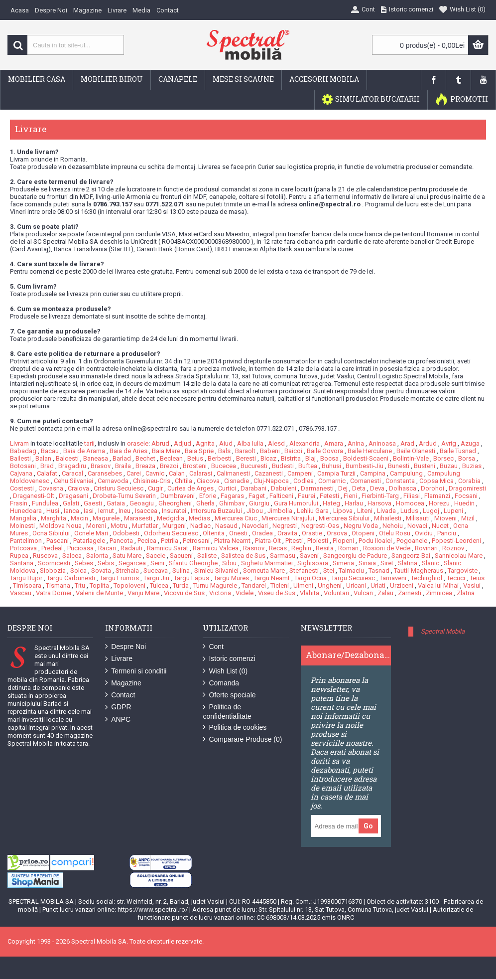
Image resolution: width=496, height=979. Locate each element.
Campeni (300, 473)
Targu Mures (231, 578)
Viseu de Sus (276, 593)
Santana (21, 563)
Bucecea (223, 466)
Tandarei (254, 585)
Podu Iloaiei (375, 540)
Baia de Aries (128, 451)
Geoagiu (141, 503)
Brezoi (169, 466)
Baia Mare (166, 451)
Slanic (430, 563)
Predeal (52, 548)
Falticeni (281, 495)
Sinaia (367, 563)
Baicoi (293, 451)
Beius (195, 458)
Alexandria (304, 443)
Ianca (71, 510)
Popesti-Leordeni (456, 540)
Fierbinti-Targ (380, 495)
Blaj (310, 458)
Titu (80, 585)
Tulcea (159, 585)
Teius (477, 578)
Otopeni (363, 533)
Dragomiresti (467, 488)
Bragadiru (72, 466)
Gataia (116, 503)
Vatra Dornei (53, 593)
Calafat (47, 473)
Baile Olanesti (415, 451)
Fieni (350, 495)
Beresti (246, 458)
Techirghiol (426, 578)
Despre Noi (125, 647)
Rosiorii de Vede (386, 548)
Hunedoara (26, 510)
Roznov (453, 548)
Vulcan (363, 593)
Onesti (238, 533)
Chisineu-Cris (151, 481)
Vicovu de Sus (184, 593)
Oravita (287, 533)
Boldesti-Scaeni (365, 458)
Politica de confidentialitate (227, 711)
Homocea (410, 503)
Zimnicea (439, 593)
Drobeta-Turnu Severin (124, 495)
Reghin (301, 548)
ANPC (117, 719)
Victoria (220, 593)
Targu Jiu (156, 578)
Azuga (470, 443)
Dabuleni (283, 488)
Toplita (99, 585)
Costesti (22, 488)
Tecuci (456, 578)
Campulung (406, 473)
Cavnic (154, 473)
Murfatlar (145, 525)
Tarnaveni (392, 578)
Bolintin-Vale (411, 458)
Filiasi (411, 495)
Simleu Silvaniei (216, 570)
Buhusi (331, 466)
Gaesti (93, 503)
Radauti (131, 548)
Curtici (227, 488)
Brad (47, 466)
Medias (199, 518)
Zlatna (466, 593)
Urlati (378, 585)
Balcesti (67, 458)
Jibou (255, 510)
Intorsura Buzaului (216, 510)
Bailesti (20, 458)
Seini (157, 563)
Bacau (50, 451)
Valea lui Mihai (438, 585)
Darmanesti (317, 488)
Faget (256, 495)
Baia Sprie (199, 451)
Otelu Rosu (394, 533)
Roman (348, 548)
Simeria (343, 563)
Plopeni (343, 540)
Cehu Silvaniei (73, 481)
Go (368, 826)
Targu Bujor (26, 578)
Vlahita (309, 593)
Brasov (101, 466)
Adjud (182, 443)
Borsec (443, 458)
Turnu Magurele (215, 585)
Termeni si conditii (135, 671)
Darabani (253, 488)
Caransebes (105, 473)
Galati (71, 503)
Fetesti (329, 495)
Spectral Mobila (443, 631)
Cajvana (21, 473)
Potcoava (23, 548)
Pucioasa (80, 548)
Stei (328, 570)
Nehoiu (392, 525)
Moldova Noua (60, 525)
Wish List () (225, 671)
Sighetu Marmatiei (267, 563)
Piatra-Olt (268, 540)
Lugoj (431, 510)
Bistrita (291, 458)
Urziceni (401, 585)
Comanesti (365, 481)
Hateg (331, 503)
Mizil (468, 518)
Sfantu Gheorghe (193, 563)
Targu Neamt (271, 578)
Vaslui (472, 585)
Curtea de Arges (190, 488)
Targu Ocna (310, 578)
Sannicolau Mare (459, 555)
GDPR (118, 707)
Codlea (303, 481)
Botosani (23, 466)
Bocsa (329, 458)
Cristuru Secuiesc (118, 488)
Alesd (276, 443)
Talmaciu (351, 570)
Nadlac (200, 525)
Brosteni (195, 466)
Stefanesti (304, 570)
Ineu (124, 510)
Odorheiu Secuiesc (171, 533)
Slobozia (53, 570)
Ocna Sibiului (51, 533)
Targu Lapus (191, 578)
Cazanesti (268, 473)
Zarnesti (409, 593)
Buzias (472, 466)
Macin (79, 518)
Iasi (89, 510)
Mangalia (23, 518)
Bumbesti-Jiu (364, 466)
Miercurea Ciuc (236, 518)
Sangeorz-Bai (410, 555)
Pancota (121, 540)
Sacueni (181, 555)
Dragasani (73, 495)
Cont (213, 647)
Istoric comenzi (229, 658)
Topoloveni (129, 585)
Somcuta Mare (264, 570)
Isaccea (146, 510)
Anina (356, 443)
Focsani (466, 495)
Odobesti (126, 533)
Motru (119, 525)
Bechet (145, 458)
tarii (89, 443)
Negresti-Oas (320, 525)
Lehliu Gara (313, 510)
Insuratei (174, 510)
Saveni (309, 555)
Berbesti (220, 458)
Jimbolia (279, 510)
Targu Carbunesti (71, 578)
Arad (407, 443)
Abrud (160, 443)
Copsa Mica (436, 481)
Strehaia (127, 570)
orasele (137, 443)
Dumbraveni (177, 495)
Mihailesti (387, 518)
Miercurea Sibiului (344, 518)
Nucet (440, 525)
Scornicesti (54, 563)
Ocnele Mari (91, 533)
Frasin (18, 503)
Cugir (155, 488)
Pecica (146, 540)
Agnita (205, 443)
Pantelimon (26, 540)
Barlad (122, 458)
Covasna (50, 488)
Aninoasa (382, 443)
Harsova (379, 503)
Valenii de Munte (99, 593)
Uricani (356, 585)
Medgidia (170, 518)
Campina (372, 473)
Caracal (72, 473)
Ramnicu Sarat (167, 548)
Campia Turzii (336, 473)
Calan (177, 473)
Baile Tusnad (458, 451)
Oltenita (214, 533)
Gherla (205, 503)
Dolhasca (402, 488)
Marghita (53, 518)
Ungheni (330, 585)
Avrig (448, 443)
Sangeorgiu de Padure (355, 555)
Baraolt (245, 451)
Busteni (424, 466)
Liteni (364, 510)
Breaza (145, 466)
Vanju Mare (143, 593)
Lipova (343, 510)
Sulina (181, 570)
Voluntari (336, 593)
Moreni (96, 525)
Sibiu (229, 563)
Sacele (155, 555)
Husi (52, 510)
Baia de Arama (84, 451)
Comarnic (332, 481)
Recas (278, 548)
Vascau (20, 593)
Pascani (57, 540)
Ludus (409, 510)
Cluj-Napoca (271, 481)
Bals (224, 451)
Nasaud (226, 525)
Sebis (106, 563)
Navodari (255, 525)
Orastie (312, 533)
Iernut (106, 510)
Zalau (385, 593)
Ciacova (208, 481)
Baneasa (95, 458)
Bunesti (398, 466)
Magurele (106, 518)
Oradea (262, 533)
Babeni (270, 451)
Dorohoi (432, 488)
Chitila (183, 481)
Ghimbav (232, 503)
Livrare (118, 658)
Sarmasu (282, 555)
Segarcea (132, 563)
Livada (386, 510)
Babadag (23, 451)
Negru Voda (361, 525)
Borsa (466, 458)
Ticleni (279, 585)
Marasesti (138, 518)
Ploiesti (317, 540)
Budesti (283, 466)
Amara (333, 443)
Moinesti (22, 525)
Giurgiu (259, 503)
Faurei (306, 495)
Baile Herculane (370, 451)
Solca (78, 570)
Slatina (407, 563)
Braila (123, 466)
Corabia (469, 481)
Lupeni (453, 510)
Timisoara (27, 585)
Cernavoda (113, 481)
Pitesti (294, 540)
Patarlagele (89, 540)
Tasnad (379, 570)
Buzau (449, 466)
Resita (325, 548)
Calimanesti (233, 473)
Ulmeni (303, 585)
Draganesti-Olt (33, 495)
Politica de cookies (234, 727)
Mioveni (445, 518)
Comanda (221, 683)
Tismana (58, 585)
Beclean (171, 458)
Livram (19, 443)
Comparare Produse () (242, 739)
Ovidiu (424, 533)
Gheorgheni (175, 503)
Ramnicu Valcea (216, 548)
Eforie (207, 495)
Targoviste (463, 570)
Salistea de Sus (243, 555)
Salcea (72, 555)
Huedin (464, 503)
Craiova (78, 488)
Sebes (84, 563)
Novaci (417, 525)
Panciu (446, 533)
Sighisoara (312, 563)
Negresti (284, 525)
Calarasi (200, 473)
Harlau (354, 503)
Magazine (123, 683)
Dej (343, 488)
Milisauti (418, 518)
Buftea (307, 466)
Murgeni (174, 525)
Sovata (101, 570)
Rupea (19, 555)
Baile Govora (325, 451)
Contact (120, 695)
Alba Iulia (250, 443)
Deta (359, 488)
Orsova (337, 533)
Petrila (169, 540)
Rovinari (426, 548)
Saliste (207, 555)
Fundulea (45, 503)
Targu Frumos (119, 578)
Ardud (428, 443)
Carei (133, 473)
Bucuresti (254, 466)
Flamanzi (437, 495)
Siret (386, 563)
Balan (43, 458)
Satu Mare (127, 555)
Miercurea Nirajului (287, 518)
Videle (244, 593)
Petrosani (196, 540)
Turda (181, 585)
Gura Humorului (296, 503)
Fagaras (232, 495)
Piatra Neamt (232, 540)
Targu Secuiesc (353, 578)
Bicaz (268, 458)
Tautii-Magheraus (418, 570)
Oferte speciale (229, 695)
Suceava (155, 570)
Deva (377, 488)
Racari (107, 548)
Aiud (226, 443)
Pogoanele (411, 540)
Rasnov (253, 548)
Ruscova (45, 555)
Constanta (400, 481)
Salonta (97, 555)
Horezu (439, 503)
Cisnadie (236, 481)
